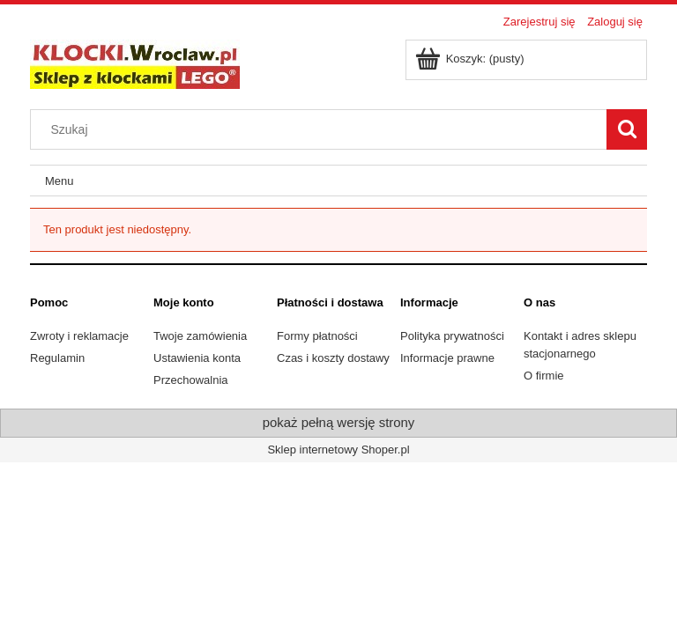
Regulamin (57, 358)
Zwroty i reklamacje (79, 336)
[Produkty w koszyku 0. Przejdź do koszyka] (471, 58)
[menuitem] (59, 181)
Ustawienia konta (197, 358)
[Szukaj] (626, 129)
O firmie (544, 375)
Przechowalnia (190, 380)
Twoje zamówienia (200, 336)
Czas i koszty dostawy (333, 358)
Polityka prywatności (452, 336)
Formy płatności (317, 336)
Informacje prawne (447, 358)
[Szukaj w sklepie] (322, 129)
